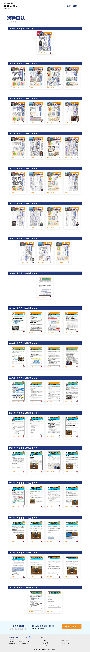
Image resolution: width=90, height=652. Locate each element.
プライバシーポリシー (67, 643)
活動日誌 (44, 646)
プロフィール (46, 640)
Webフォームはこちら (71, 626)
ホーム (44, 637)
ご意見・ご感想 (72, 6)
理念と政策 (45, 643)
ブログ (62, 637)
